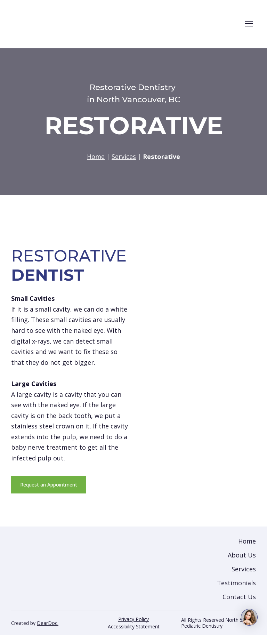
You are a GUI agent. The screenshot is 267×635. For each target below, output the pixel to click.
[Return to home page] (116, 23)
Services (244, 569)
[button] (48, 484)
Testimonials (236, 583)
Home (247, 541)
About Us (242, 555)
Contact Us (239, 597)
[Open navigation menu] (249, 24)
